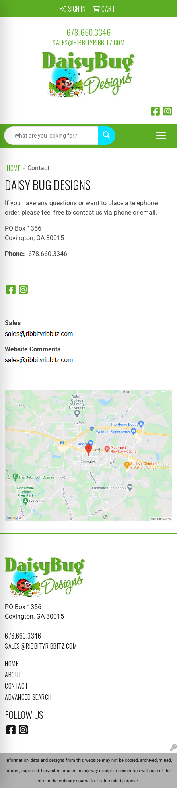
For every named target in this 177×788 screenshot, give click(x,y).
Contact (16, 686)
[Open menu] (161, 136)
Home (13, 168)
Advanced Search (28, 697)
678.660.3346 (88, 32)
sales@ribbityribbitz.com (88, 42)
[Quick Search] (51, 135)
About (13, 674)
